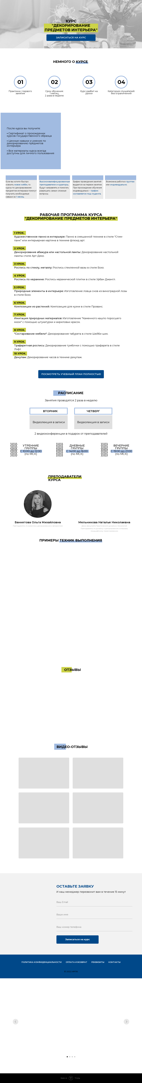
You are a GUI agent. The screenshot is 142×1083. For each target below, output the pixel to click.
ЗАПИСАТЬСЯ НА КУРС (71, 37)
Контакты (114, 962)
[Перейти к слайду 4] (74, 1056)
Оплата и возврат (76, 962)
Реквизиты (97, 962)
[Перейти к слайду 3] (72, 1056)
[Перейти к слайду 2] (69, 1056)
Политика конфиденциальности (41, 962)
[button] (44, 773)
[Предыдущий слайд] (15, 1021)
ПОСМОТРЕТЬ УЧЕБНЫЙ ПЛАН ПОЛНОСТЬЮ (71, 374)
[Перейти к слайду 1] (67, 1056)
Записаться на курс (77, 939)
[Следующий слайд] (126, 1021)
